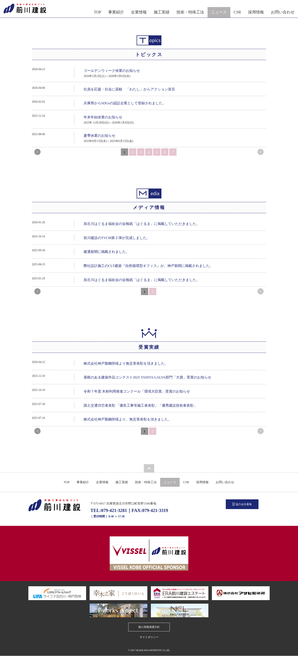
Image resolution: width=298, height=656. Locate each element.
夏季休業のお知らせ (99, 136)
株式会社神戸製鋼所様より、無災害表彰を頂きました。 (128, 419)
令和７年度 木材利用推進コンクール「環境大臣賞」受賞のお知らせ (137, 391)
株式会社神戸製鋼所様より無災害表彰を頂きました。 (126, 363)
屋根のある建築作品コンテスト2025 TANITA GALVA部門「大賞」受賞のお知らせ (147, 377)
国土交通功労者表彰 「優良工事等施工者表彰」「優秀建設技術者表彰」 (140, 405)
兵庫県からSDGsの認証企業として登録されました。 (125, 103)
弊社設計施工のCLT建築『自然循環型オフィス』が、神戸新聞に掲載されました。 (148, 266)
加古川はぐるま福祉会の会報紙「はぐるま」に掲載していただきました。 (142, 224)
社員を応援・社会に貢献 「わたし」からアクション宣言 (129, 89)
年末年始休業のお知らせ (103, 117)
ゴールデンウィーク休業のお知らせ (112, 71)
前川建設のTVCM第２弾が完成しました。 (117, 238)
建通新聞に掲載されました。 (106, 252)
